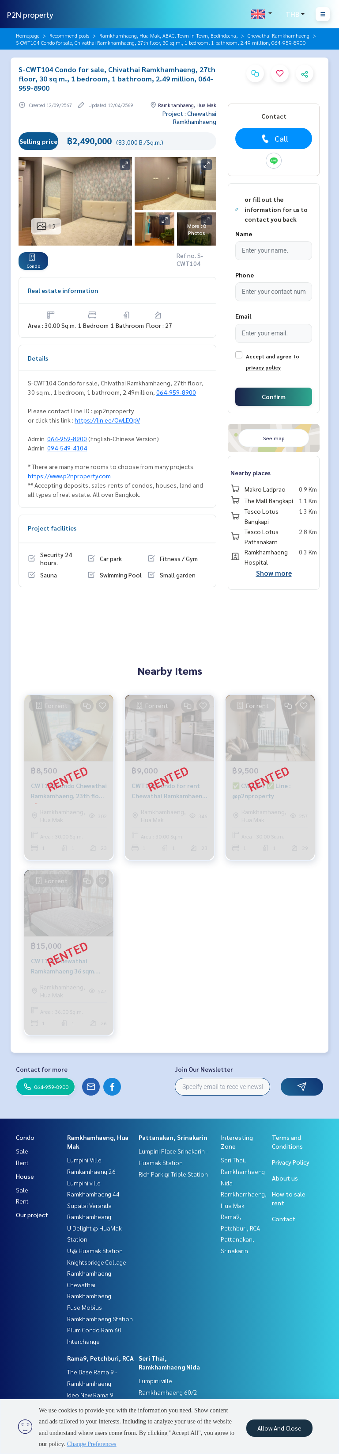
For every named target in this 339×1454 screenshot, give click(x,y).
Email (243, 316)
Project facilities (52, 528)
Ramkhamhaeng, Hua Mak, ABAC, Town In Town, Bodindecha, (168, 35)
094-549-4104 (67, 448)
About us (285, 1178)
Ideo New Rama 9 (90, 1395)
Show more (274, 572)
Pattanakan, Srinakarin (173, 1137)
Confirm (274, 396)
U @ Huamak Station (95, 1250)
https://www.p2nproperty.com (69, 476)
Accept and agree (268, 356)
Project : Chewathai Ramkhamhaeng (189, 117)
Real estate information (63, 290)
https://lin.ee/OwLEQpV (107, 420)
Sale (22, 1151)
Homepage (27, 35)
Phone (244, 275)
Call (274, 138)
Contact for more (42, 1069)
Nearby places (250, 473)
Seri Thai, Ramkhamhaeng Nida (243, 1171)
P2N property (30, 14)
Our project (32, 1215)
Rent (22, 1162)
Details (38, 358)
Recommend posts (69, 35)
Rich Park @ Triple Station (173, 1174)
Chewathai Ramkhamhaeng (278, 35)
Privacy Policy (290, 1162)
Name (243, 234)
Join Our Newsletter (204, 1069)
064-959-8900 (176, 392)
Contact (283, 1219)
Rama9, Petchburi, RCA (100, 1358)
